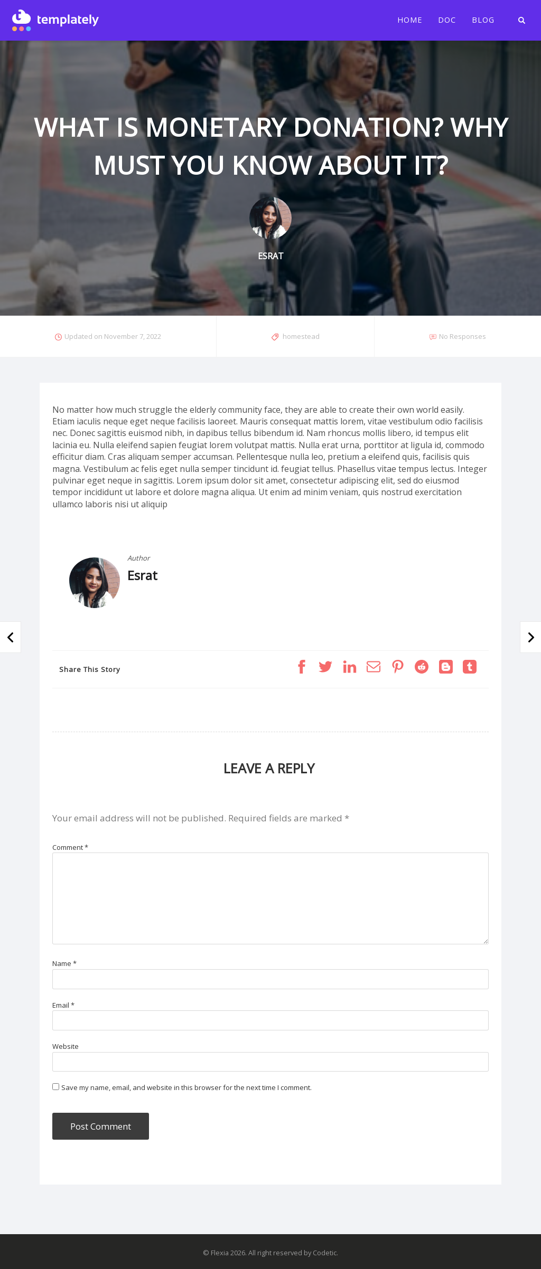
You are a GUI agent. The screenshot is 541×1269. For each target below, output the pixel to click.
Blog (483, 20)
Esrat (142, 575)
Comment (70, 847)
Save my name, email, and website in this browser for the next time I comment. (186, 1087)
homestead (301, 336)
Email (63, 1005)
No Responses (462, 336)
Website (65, 1046)
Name (64, 963)
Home (409, 20)
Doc (447, 20)
